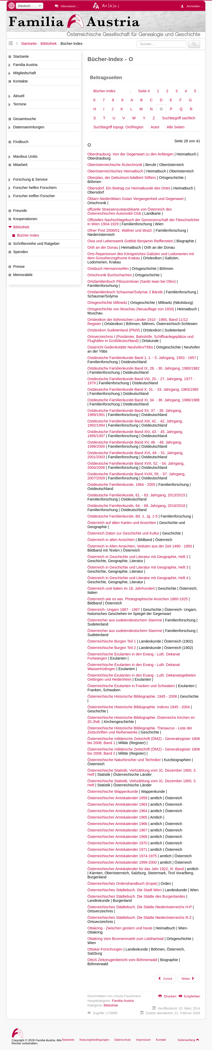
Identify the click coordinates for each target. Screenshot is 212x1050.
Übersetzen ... (70, 6)
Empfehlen (189, 996)
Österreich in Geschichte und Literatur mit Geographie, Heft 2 (138, 557)
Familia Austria (25, 65)
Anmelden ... (193, 6)
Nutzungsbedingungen (94, 1039)
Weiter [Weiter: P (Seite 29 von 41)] (188, 978)
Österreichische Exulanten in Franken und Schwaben (131, 686)
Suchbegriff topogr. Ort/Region (118, 127)
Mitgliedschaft (24, 73)
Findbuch (20, 142)
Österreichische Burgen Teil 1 (112, 641)
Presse (19, 266)
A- (115, 6)
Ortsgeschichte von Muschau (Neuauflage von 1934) (131, 309)
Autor (155, 127)
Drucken (167, 996)
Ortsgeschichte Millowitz (107, 303)
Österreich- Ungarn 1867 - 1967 (114, 609)
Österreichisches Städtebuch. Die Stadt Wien (125, 890)
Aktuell (18, 96)
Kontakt (161, 1039)
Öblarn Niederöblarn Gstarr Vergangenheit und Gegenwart (136, 199)
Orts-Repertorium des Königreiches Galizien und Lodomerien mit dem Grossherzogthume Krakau (140, 256)
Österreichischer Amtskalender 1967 (117, 830)
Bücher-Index (28, 235)
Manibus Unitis (25, 156)
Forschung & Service (30, 179)
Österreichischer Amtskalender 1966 (117, 824)
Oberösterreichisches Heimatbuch (115, 171)
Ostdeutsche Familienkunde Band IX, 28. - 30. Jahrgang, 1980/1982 (143, 368)
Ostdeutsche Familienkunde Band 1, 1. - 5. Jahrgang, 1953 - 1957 (142, 358)
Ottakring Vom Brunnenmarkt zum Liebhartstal (126, 939)
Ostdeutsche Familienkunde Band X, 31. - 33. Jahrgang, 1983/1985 (142, 389)
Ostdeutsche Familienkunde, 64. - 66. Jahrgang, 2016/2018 (136, 506)
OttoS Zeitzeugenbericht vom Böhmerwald (122, 960)
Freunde (20, 211)
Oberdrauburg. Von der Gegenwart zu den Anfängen (131, 154)
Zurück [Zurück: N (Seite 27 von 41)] (165, 978)
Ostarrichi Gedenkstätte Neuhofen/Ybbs (120, 347)
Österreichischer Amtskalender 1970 (117, 843)
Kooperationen (25, 219)
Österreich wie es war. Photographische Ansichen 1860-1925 (138, 599)
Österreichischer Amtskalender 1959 (117, 798)
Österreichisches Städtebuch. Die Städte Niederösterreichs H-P (140, 907)
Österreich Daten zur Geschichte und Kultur (123, 533)
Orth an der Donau (103, 247)
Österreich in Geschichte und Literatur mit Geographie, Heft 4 (138, 578)
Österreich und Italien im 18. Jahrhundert (121, 588)
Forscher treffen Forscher (34, 196)
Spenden (20, 252)
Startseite (21, 56)
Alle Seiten (176, 127)
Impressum (143, 1039)
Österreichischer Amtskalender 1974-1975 (122, 856)
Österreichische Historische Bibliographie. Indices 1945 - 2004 (139, 707)
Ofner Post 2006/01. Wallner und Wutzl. (120, 230)
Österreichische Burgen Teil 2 (112, 648)
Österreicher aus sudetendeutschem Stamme (125, 620)
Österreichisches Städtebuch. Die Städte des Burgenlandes (136, 896)
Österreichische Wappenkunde (113, 791)
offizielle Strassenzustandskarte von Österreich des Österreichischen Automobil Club (129, 211)
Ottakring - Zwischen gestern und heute (120, 928)
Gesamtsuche (24, 119)
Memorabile (22, 275)
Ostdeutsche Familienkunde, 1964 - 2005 (121, 484)
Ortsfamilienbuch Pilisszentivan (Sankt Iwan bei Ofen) (132, 281)
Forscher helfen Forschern (35, 188)
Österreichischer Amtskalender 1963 (117, 804)
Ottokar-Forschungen (105, 949)
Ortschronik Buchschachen (110, 275)
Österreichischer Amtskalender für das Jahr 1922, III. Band (136, 869)
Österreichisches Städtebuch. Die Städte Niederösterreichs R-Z (140, 917)
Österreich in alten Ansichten (111, 540)
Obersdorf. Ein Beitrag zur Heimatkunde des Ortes (129, 188)
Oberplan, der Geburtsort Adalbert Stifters (122, 178)
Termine (19, 104)
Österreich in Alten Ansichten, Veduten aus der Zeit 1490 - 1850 (140, 546)
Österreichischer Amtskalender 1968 (117, 837)
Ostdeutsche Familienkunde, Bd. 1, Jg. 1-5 (123, 516)
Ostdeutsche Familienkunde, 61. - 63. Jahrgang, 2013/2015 (136, 495)
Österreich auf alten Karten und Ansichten (122, 523)
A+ (104, 5)
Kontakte (20, 81)
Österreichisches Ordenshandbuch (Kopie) (123, 883)
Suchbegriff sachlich (178, 118)
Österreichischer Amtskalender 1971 (117, 849)
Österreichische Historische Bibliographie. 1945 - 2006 (132, 696)
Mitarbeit (20, 165)
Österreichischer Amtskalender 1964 (117, 811)
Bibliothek (21, 227)
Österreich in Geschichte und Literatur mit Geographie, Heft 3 (138, 567)
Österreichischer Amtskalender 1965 (117, 817)
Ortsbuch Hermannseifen (108, 268)
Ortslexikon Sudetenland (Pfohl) (114, 330)
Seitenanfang (188, 1039)
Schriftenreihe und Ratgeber (36, 243)
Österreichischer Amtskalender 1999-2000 (122, 862)
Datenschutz (122, 1039)
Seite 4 (144, 91)
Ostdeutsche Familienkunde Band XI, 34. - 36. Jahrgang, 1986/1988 (143, 400)
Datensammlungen (28, 127)
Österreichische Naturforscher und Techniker (124, 760)
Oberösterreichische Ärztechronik (115, 165)
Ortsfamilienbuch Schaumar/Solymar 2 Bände (125, 292)
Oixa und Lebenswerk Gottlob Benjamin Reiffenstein (130, 241)
